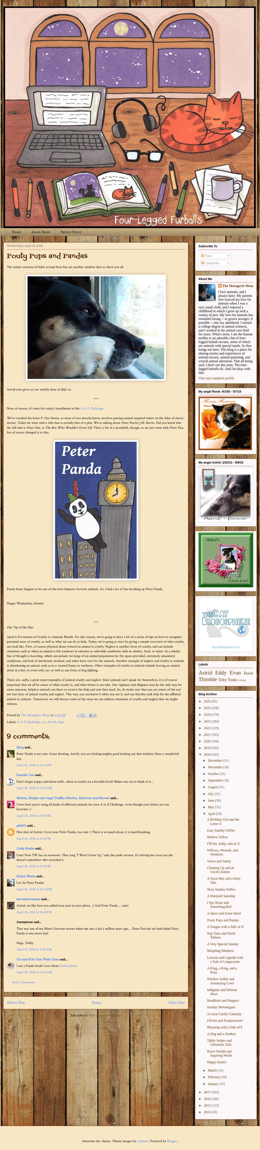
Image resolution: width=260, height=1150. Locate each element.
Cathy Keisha (25, 848)
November (215, 767)
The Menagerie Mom (237, 286)
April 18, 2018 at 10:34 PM (34, 889)
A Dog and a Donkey (221, 1034)
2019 (208, 748)
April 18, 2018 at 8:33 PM (33, 866)
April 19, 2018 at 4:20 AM (33, 949)
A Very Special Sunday (223, 944)
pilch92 (21, 825)
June (211, 800)
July (211, 794)
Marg (20, 747)
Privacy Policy (71, 232)
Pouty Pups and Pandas (223, 920)
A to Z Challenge (91, 408)
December (215, 760)
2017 (208, 1092)
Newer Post (16, 1002)
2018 (208, 754)
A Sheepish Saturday (221, 896)
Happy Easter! (217, 1062)
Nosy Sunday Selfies (221, 889)
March (213, 1070)
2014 (208, 1112)
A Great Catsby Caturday (224, 1014)
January (213, 1084)
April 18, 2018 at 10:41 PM (34, 912)
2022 (208, 728)
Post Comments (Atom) (105, 1015)
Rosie (248, 673)
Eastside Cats (25, 775)
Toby (222, 679)
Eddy (221, 673)
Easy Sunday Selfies (221, 830)
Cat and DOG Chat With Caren (37, 959)
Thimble (208, 679)
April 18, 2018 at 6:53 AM (33, 765)
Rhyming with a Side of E (225, 1027)
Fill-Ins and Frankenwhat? (225, 1020)
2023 (208, 721)
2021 (208, 734)
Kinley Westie (25, 876)
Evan (235, 673)
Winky (242, 680)
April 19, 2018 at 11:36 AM (34, 972)
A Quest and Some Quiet (224, 913)
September (215, 780)
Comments (210, 263)
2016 (208, 1099)
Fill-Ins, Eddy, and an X (223, 843)
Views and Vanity (219, 861)
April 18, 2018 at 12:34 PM (34, 788)
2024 (208, 714)
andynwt (142, 1141)
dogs (61, 722)
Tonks (233, 679)
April (212, 814)
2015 (208, 1105)
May (211, 807)
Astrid (51, 722)
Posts (206, 256)
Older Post (176, 1002)
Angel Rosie (40, 232)
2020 (208, 741)
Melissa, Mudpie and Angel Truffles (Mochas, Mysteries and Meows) (63, 798)
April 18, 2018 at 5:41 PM (33, 838)
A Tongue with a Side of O (225, 927)
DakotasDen (68, 966)
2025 (208, 708)
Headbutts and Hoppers (223, 1000)
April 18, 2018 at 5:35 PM (33, 816)
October (214, 774)
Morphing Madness (220, 951)
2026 (208, 701)
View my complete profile (216, 378)
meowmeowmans (28, 899)
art (44, 722)
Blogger (172, 1141)
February (214, 1077)
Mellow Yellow (217, 837)
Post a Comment (23, 982)
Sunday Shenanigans (221, 1007)
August (213, 787)
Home (16, 232)
